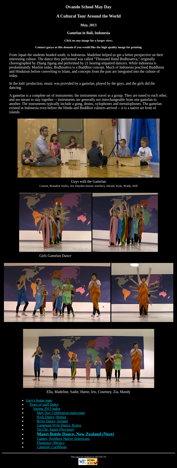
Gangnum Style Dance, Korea (59, 425)
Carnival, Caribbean (52, 447)
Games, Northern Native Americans (63, 439)
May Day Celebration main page (61, 413)
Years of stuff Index (44, 404)
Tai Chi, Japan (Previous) (55, 429)
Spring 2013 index (46, 409)
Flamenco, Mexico (51, 443)
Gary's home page (39, 400)
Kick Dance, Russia (51, 417)
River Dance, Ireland (52, 421)
